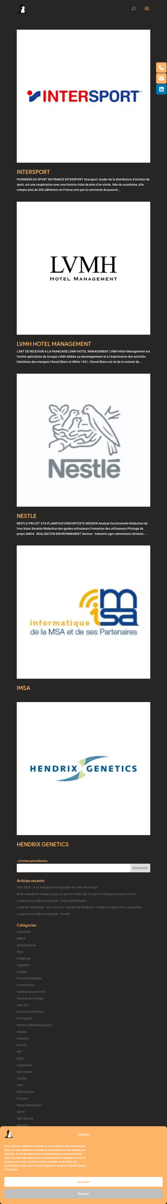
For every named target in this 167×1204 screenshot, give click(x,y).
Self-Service (25, 1118)
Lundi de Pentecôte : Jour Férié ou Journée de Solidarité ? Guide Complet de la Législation (79, 907)
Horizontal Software (30, 1011)
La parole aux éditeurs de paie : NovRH (43, 914)
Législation (24, 1065)
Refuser (83, 1194)
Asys (20, 951)
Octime (22, 1078)
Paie (20, 1085)
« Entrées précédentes (32, 861)
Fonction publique (29, 978)
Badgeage (24, 958)
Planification (25, 1092)
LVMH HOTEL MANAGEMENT (54, 344)
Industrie (23, 1038)
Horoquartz (24, 1018)
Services (22, 1125)
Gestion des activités (31, 991)
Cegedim (23, 965)
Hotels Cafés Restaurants (34, 1025)
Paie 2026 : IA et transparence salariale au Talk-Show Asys (57, 887)
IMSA (23, 688)
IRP (19, 1051)
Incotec (22, 1032)
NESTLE (27, 516)
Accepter (83, 1182)
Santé (21, 1111)
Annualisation (26, 945)
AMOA (21, 938)
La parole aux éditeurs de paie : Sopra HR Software (52, 900)
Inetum (22, 1045)
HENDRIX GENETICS (43, 844)
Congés (22, 972)
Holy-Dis (22, 1005)
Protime (22, 1098)
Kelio (20, 1058)
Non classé (24, 1072)
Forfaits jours (26, 985)
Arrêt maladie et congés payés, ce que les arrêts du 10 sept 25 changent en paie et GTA (77, 894)
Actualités (24, 931)
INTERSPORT (33, 172)
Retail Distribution (29, 1105)
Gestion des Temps (30, 998)
